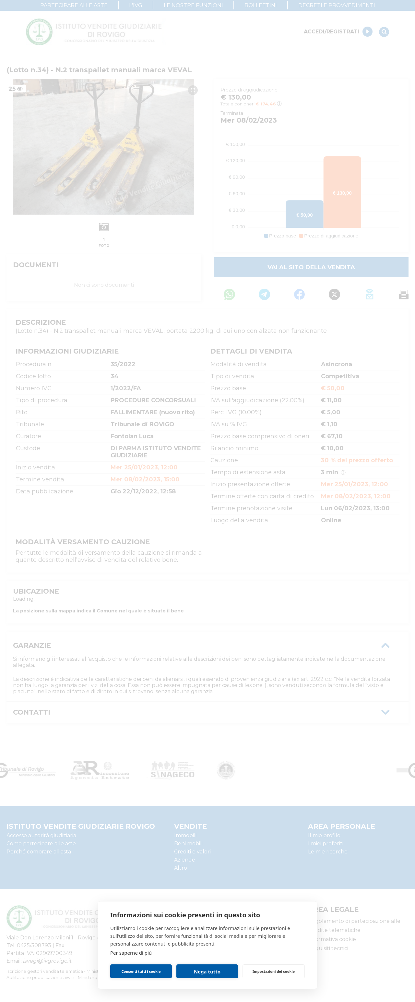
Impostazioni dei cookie (274, 971)
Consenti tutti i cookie (140, 971)
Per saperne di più (131, 952)
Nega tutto (207, 971)
